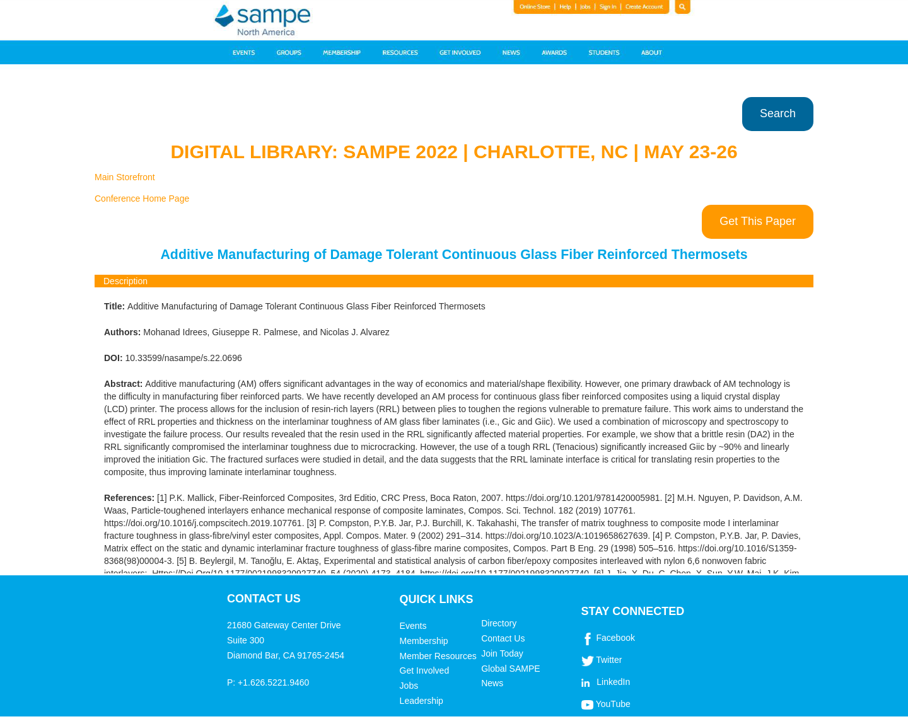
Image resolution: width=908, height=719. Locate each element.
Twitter (609, 660)
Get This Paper (757, 221)
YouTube (613, 704)
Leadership (421, 701)
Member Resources (438, 656)
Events (413, 626)
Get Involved (425, 670)
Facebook (615, 638)
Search (778, 113)
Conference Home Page (142, 198)
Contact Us (503, 638)
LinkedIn (613, 682)
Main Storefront (125, 177)
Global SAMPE (510, 669)
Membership (424, 641)
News (492, 683)
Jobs (409, 686)
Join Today (502, 653)
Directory (498, 623)
